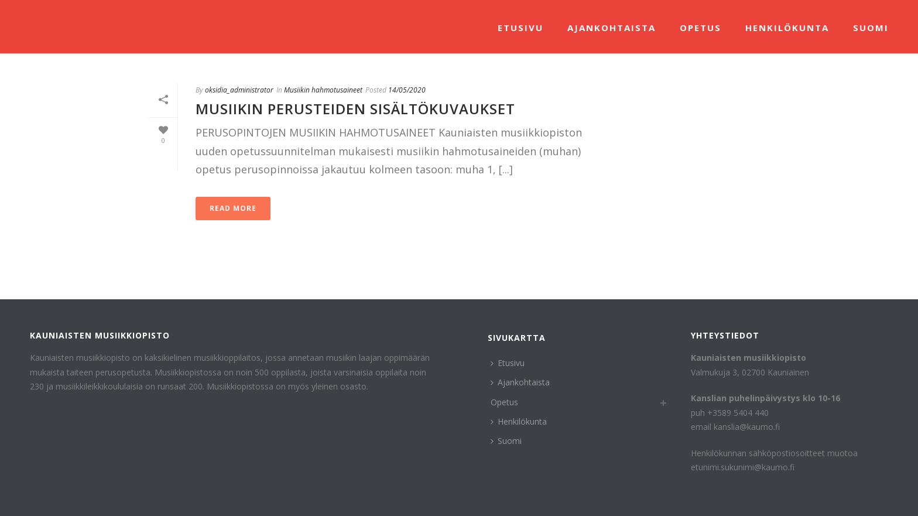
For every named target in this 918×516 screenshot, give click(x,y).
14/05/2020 (407, 90)
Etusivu (520, 27)
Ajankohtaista (611, 27)
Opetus (700, 27)
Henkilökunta (787, 27)
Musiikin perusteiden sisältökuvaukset (355, 108)
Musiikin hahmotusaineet (323, 90)
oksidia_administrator (239, 90)
